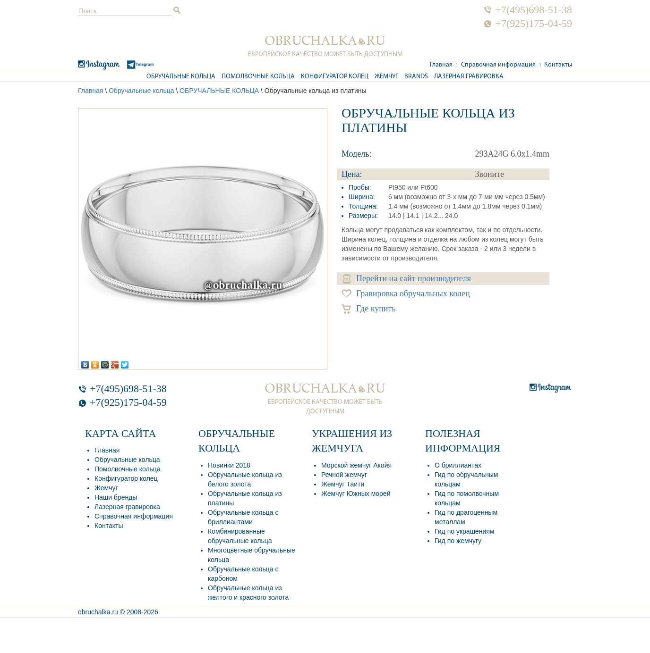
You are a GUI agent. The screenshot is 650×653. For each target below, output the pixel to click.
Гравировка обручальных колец (406, 293)
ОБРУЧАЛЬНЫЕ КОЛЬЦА (219, 90)
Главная (441, 64)
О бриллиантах (458, 465)
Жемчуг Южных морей (355, 493)
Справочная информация (498, 64)
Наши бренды (115, 497)
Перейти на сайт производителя (407, 278)
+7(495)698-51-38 (533, 10)
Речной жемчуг (344, 474)
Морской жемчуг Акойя (356, 465)
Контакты (558, 64)
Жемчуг (386, 76)
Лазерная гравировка (469, 76)
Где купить (369, 308)
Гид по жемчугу (458, 540)
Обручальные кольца (180, 76)
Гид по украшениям (464, 531)
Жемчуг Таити (342, 484)
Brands (416, 76)
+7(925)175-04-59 (533, 23)
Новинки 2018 (229, 465)
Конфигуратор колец (334, 76)
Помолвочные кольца (258, 76)
